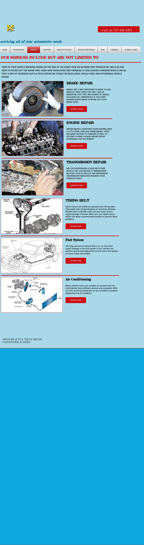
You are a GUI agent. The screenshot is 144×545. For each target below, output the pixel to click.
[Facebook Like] (83, 42)
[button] (76, 109)
